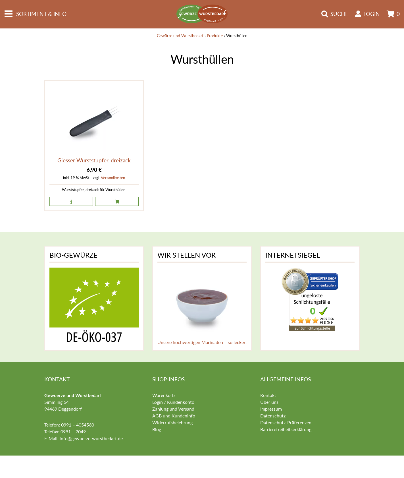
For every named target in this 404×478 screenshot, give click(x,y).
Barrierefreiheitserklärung (285, 429)
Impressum (271, 408)
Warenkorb (163, 395)
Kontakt (268, 395)
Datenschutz (273, 415)
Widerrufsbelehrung (172, 422)
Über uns (269, 402)
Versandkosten (113, 177)
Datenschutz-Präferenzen (285, 422)
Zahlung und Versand (173, 408)
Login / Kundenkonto (173, 402)
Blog (156, 429)
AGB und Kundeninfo (173, 415)
